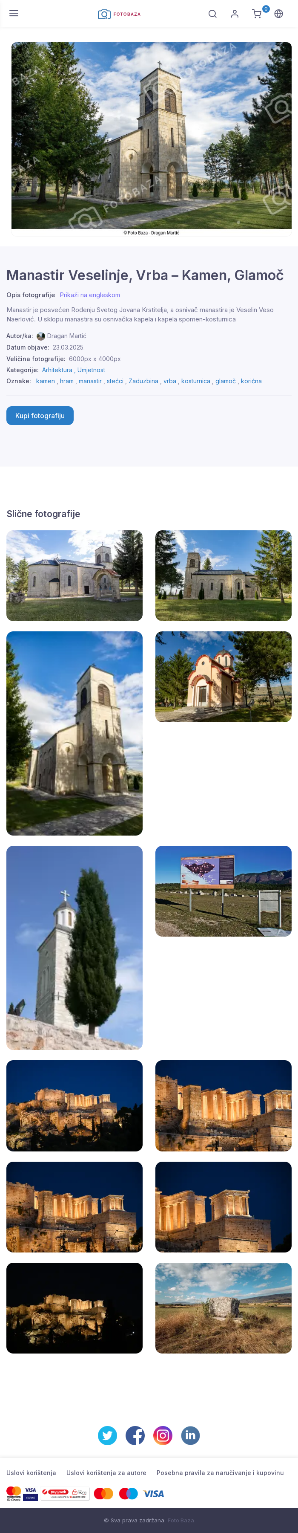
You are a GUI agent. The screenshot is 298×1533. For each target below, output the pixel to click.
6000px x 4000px (95, 358)
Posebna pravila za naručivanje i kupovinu (220, 1472)
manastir (90, 381)
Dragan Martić (66, 335)
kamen (45, 381)
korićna (251, 381)
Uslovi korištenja (31, 1472)
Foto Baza (181, 1520)
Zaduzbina (143, 381)
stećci (115, 381)
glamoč (225, 381)
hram (67, 381)
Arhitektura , (59, 369)
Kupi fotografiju (40, 415)
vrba (169, 381)
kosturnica (195, 381)
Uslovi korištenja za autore (106, 1472)
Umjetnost (91, 369)
